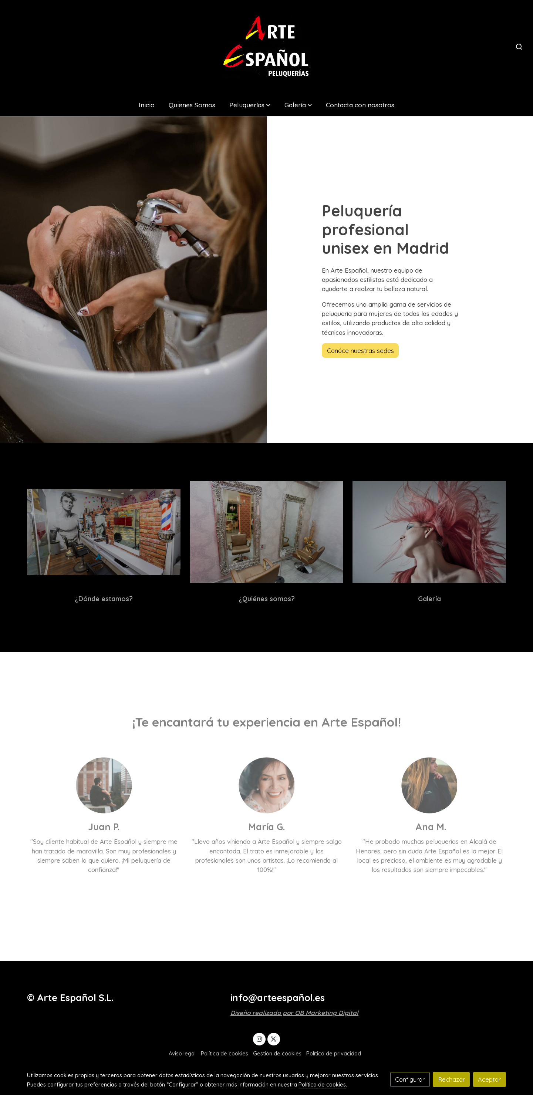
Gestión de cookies (277, 1053)
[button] (249, 104)
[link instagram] (259, 1038)
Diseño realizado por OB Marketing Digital (294, 1013)
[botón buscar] (519, 46)
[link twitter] (273, 1038)
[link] (266, 46)
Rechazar (451, 1079)
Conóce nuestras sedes (360, 350)
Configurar (410, 1079)
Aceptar (489, 1079)
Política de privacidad (333, 1053)
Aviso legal (182, 1053)
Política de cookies (224, 1053)
